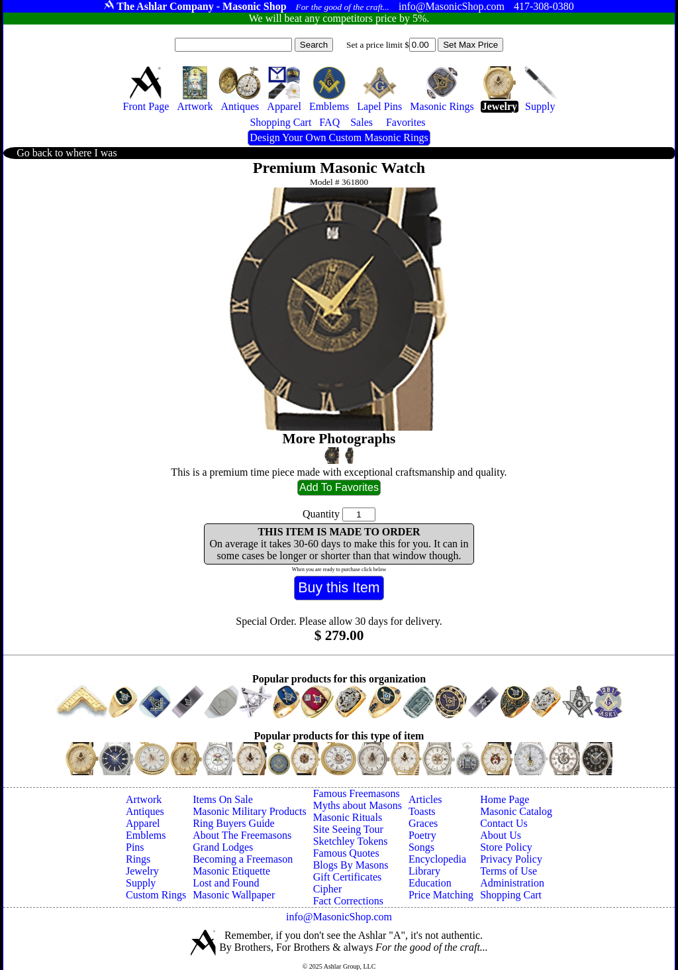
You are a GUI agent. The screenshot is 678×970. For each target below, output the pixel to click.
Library (424, 871)
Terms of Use (508, 871)
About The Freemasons (242, 835)
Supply (141, 883)
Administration (512, 883)
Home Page (504, 799)
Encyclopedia (437, 859)
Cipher (327, 888)
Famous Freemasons (356, 793)
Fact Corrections (348, 900)
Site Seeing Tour (348, 829)
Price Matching (441, 894)
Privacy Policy (511, 859)
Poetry (422, 835)
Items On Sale (223, 799)
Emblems (146, 835)
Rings (138, 859)
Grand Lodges (223, 847)
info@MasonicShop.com (339, 916)
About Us (500, 835)
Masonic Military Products (250, 811)
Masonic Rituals (347, 817)
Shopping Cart (511, 894)
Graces (423, 823)
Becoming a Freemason (243, 859)
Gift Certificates (347, 877)
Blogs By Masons (351, 865)
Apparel (143, 823)
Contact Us (504, 823)
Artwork (144, 799)
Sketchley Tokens (350, 841)
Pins (135, 847)
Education (430, 883)
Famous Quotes (346, 853)
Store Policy (506, 847)
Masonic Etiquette (231, 871)
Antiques (145, 811)
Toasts (422, 811)
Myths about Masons (357, 805)
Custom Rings (156, 894)
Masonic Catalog (516, 811)
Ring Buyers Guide (234, 823)
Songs (421, 847)
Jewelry (142, 871)
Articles (425, 799)
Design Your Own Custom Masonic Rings (339, 137)
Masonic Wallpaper (234, 894)
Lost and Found (226, 883)
